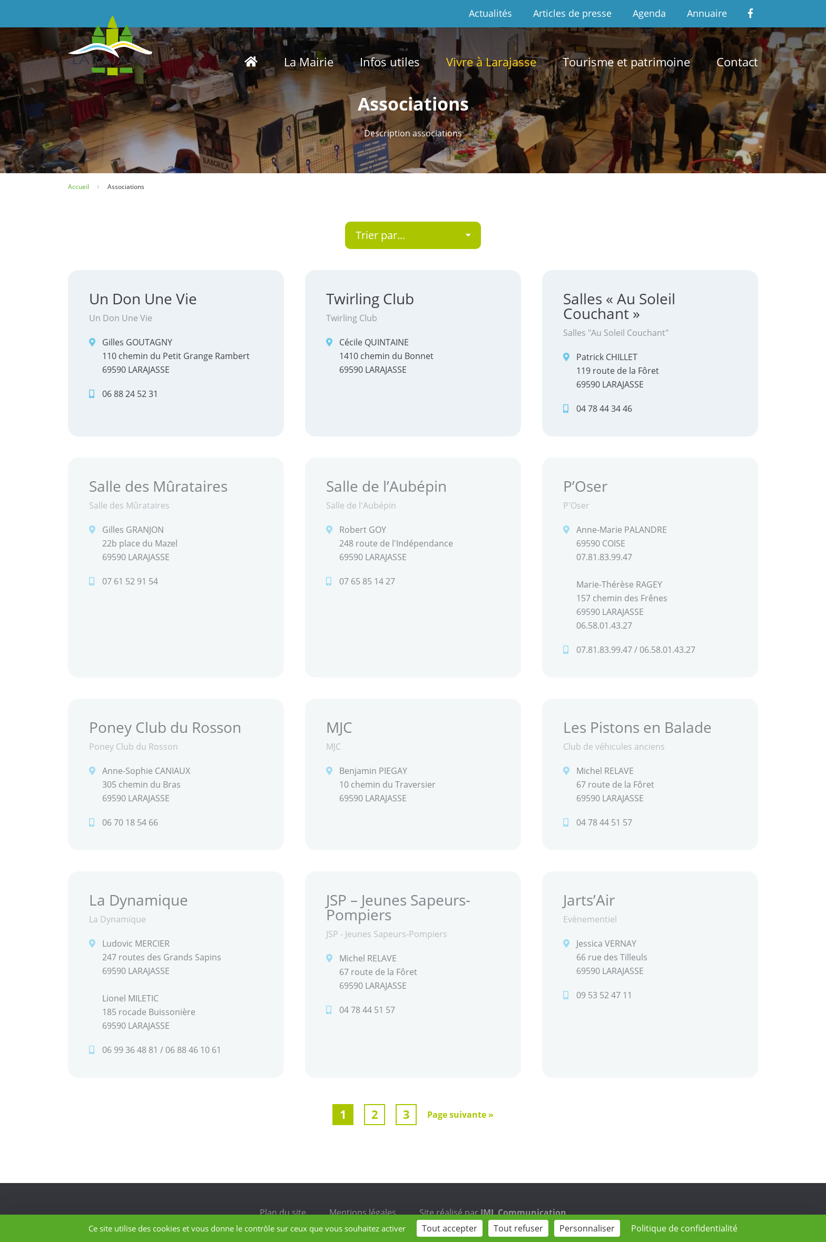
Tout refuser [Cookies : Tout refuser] (518, 1228)
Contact (737, 61)
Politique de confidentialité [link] (684, 1228)
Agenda (649, 13)
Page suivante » (460, 1114)
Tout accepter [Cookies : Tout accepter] (449, 1228)
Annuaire (707, 13)
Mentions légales (362, 1212)
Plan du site (283, 1212)
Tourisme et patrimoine (626, 61)
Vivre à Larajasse (491, 61)
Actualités (490, 13)
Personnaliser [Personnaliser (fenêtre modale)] (587, 1228)
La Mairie (308, 61)
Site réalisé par (492, 1212)
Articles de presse (572, 13)
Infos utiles (390, 61)
